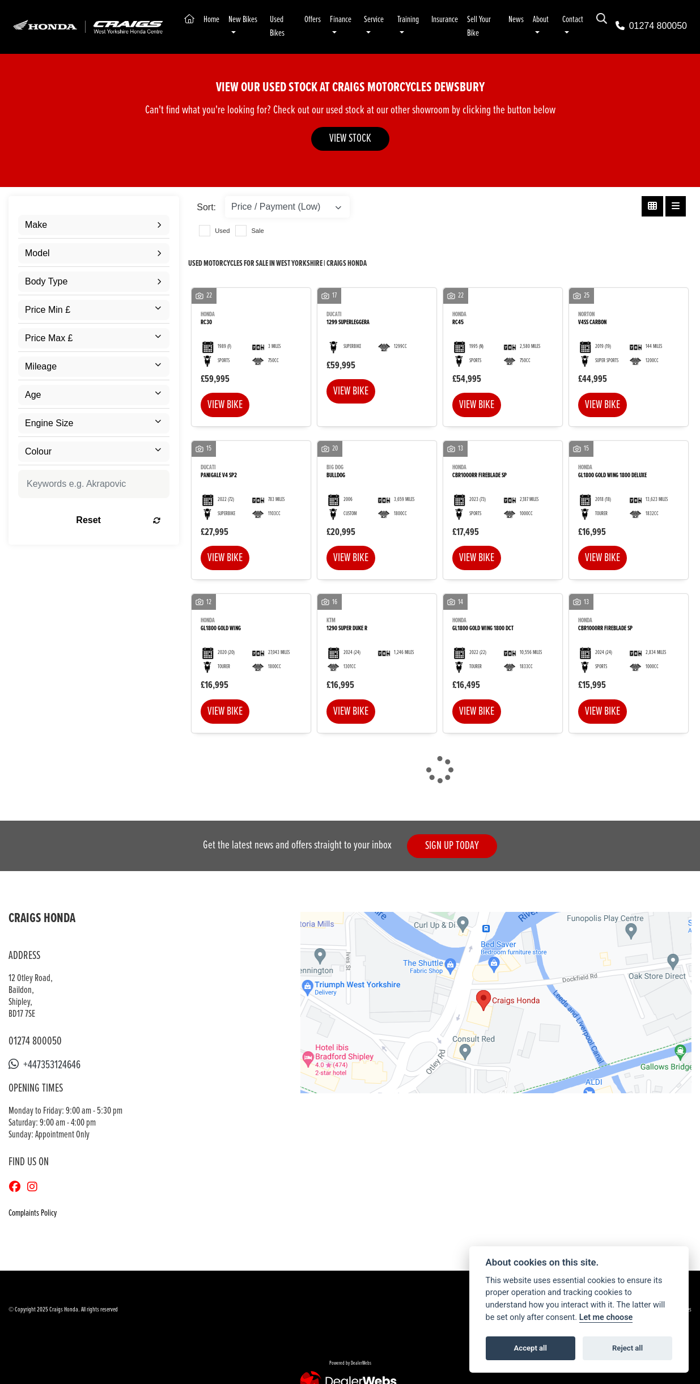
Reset (118, 521)
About (555, 20)
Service (383, 20)
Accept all (530, 1348)
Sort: (206, 208)
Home (216, 20)
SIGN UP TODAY (452, 847)
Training (419, 20)
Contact (588, 20)
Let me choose (606, 1317)
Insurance (457, 20)
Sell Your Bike (492, 27)
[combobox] (93, 226)
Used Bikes (283, 27)
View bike (225, 406)
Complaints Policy (33, 1214)
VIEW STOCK (350, 139)
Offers (320, 20)
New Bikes (248, 20)
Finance (348, 20)
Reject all (627, 1348)
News (530, 20)
